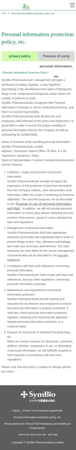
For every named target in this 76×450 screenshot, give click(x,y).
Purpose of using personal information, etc (56, 57)
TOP (4, 13)
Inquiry (16, 410)
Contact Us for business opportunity (42, 410)
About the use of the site (32, 434)
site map (53, 434)
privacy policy (20, 56)
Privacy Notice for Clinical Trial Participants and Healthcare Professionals (37, 425)
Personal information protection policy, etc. (37, 417)
